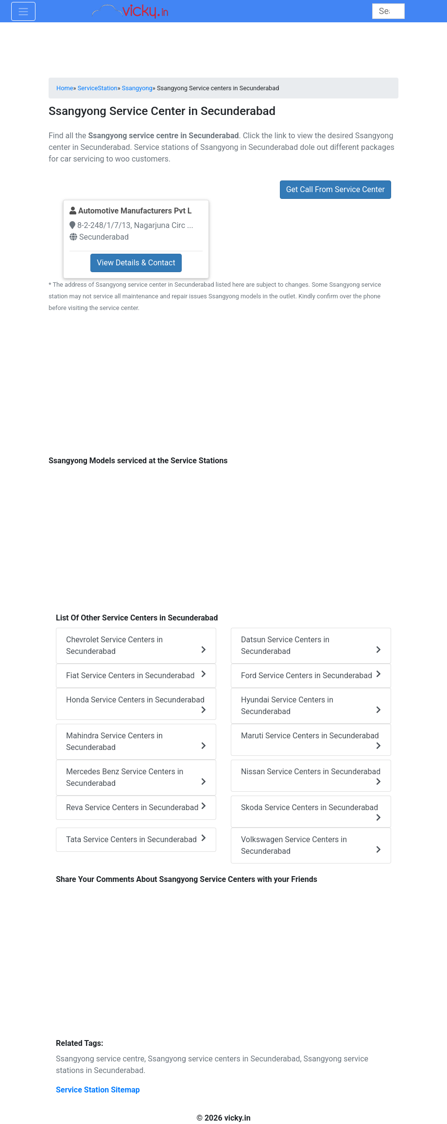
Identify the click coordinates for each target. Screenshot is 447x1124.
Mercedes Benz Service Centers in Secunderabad (136, 777)
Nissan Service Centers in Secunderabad (311, 776)
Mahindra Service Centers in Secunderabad (136, 741)
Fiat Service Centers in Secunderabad (136, 675)
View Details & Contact (136, 262)
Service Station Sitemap (98, 1089)
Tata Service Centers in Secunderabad (136, 839)
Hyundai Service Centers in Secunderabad (311, 705)
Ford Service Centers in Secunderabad (311, 675)
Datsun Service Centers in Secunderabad (311, 645)
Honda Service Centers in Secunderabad (136, 704)
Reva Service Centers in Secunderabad (136, 807)
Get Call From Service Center (335, 189)
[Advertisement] (223, 389)
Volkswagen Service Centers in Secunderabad (311, 845)
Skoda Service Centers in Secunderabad (311, 812)
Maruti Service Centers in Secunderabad (311, 740)
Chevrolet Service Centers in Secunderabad (136, 645)
